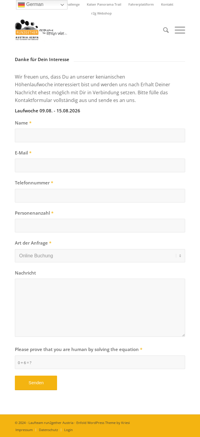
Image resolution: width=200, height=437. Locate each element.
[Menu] (177, 30)
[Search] (163, 30)
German (30, 4)
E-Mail (23, 153)
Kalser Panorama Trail (104, 4)
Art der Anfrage (33, 243)
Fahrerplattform (141, 4)
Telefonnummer (34, 183)
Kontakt (167, 4)
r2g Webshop (101, 13)
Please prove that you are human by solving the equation (78, 349)
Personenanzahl (34, 213)
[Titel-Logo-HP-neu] (83, 30)
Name (23, 123)
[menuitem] (104, 4)
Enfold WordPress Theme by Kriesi (103, 422)
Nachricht (25, 273)
